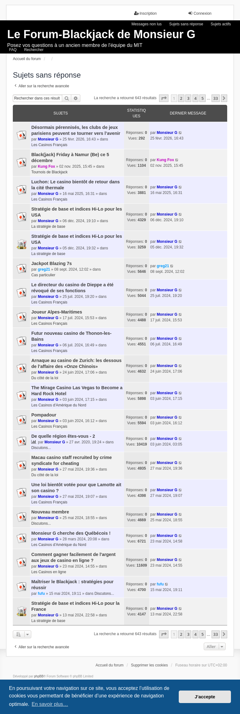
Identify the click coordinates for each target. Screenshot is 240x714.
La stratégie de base (48, 226)
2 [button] (181, 98)
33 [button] (215, 98)
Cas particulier (43, 275)
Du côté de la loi (44, 378)
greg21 (44, 269)
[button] (163, 98)
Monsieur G (48, 139)
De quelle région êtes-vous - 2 (63, 436)
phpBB (38, 676)
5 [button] (202, 98)
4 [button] (195, 98)
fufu (41, 593)
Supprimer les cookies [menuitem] (149, 665)
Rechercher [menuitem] (33, 50)
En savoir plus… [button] (50, 704)
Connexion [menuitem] (199, 13)
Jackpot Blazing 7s (51, 263)
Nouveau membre (50, 511)
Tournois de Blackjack (49, 172)
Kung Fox (46, 166)
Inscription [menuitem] (145, 13)
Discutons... (41, 448)
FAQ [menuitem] (13, 50)
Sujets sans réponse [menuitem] (186, 24)
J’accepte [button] (205, 696)
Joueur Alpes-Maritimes (56, 311)
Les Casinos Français (49, 145)
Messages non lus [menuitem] (147, 24)
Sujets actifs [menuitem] (221, 24)
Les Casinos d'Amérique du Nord (58, 405)
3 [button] (188, 98)
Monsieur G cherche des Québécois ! (71, 533)
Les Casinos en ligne (48, 572)
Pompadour (43, 414)
